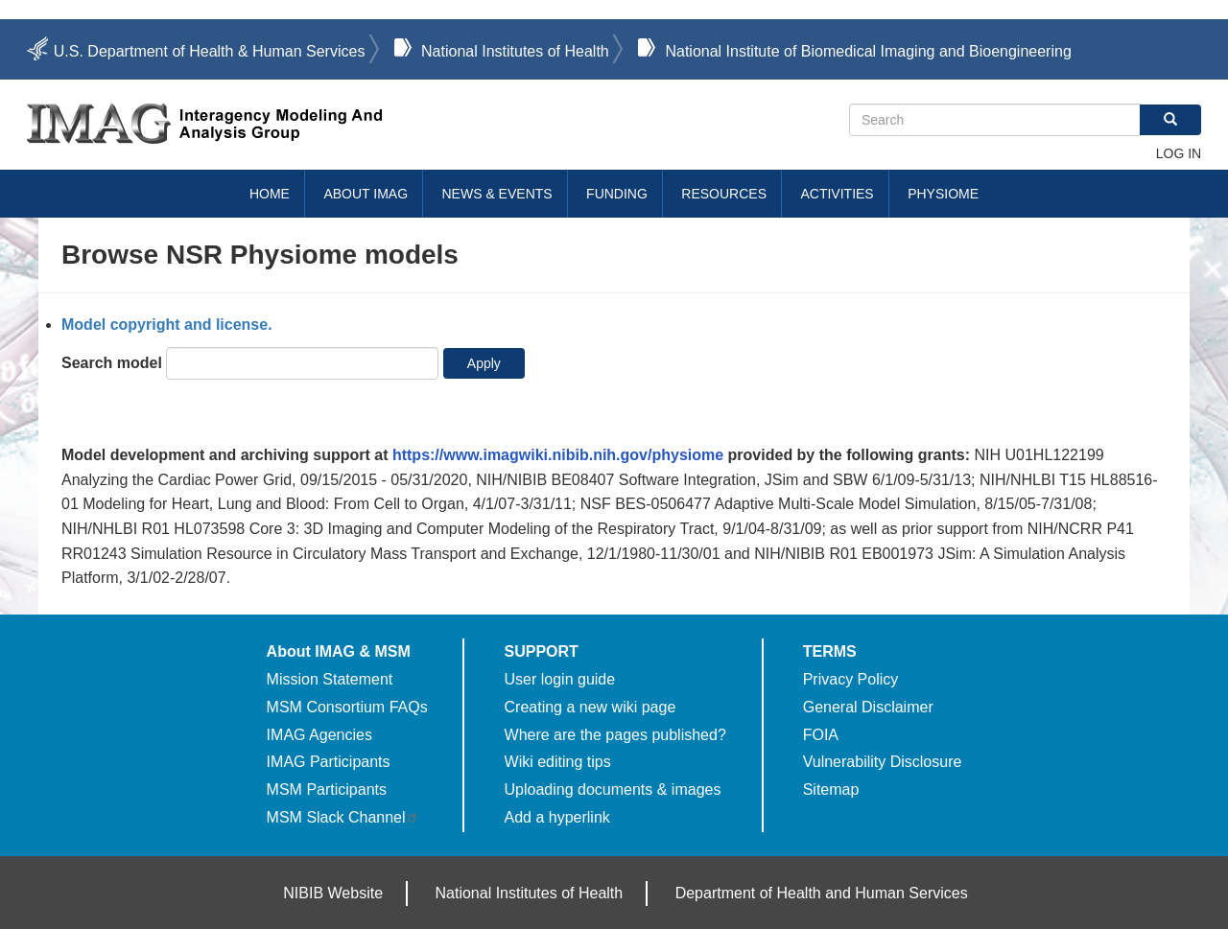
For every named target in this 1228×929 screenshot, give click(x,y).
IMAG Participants (328, 762)
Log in (1178, 153)
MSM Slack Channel (343, 817)
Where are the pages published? (615, 735)
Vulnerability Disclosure (882, 762)
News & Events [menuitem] (497, 193)
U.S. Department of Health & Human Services (210, 51)
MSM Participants (327, 789)
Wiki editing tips (558, 762)
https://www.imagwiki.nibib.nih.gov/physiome (557, 455)
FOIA (820, 735)
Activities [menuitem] (836, 193)
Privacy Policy (851, 679)
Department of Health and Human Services (821, 893)
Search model (111, 363)
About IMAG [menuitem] (365, 193)
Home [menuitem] (269, 193)
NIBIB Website (333, 893)
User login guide (560, 679)
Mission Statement (330, 679)
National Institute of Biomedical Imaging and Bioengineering (868, 51)
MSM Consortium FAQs (347, 707)
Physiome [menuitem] (943, 193)
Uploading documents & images (613, 789)
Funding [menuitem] (617, 193)
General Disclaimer (868, 707)
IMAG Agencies (319, 735)
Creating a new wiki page (590, 707)
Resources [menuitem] (724, 193)
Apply (484, 363)
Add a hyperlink (557, 817)
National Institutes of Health (515, 51)
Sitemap (831, 789)
